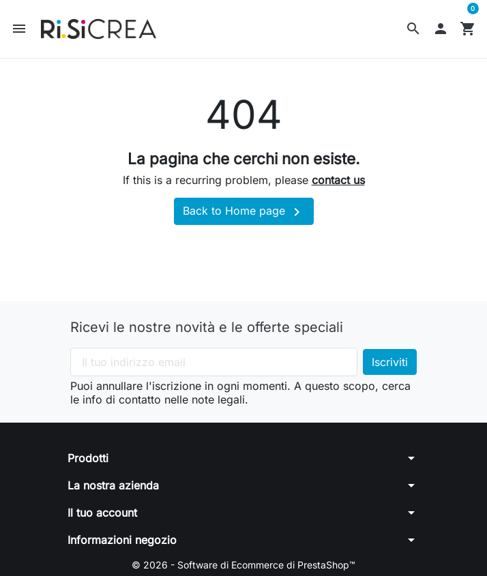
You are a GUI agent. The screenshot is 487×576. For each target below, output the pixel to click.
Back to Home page (244, 212)
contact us (338, 180)
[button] (413, 28)
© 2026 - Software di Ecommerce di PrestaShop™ (243, 565)
